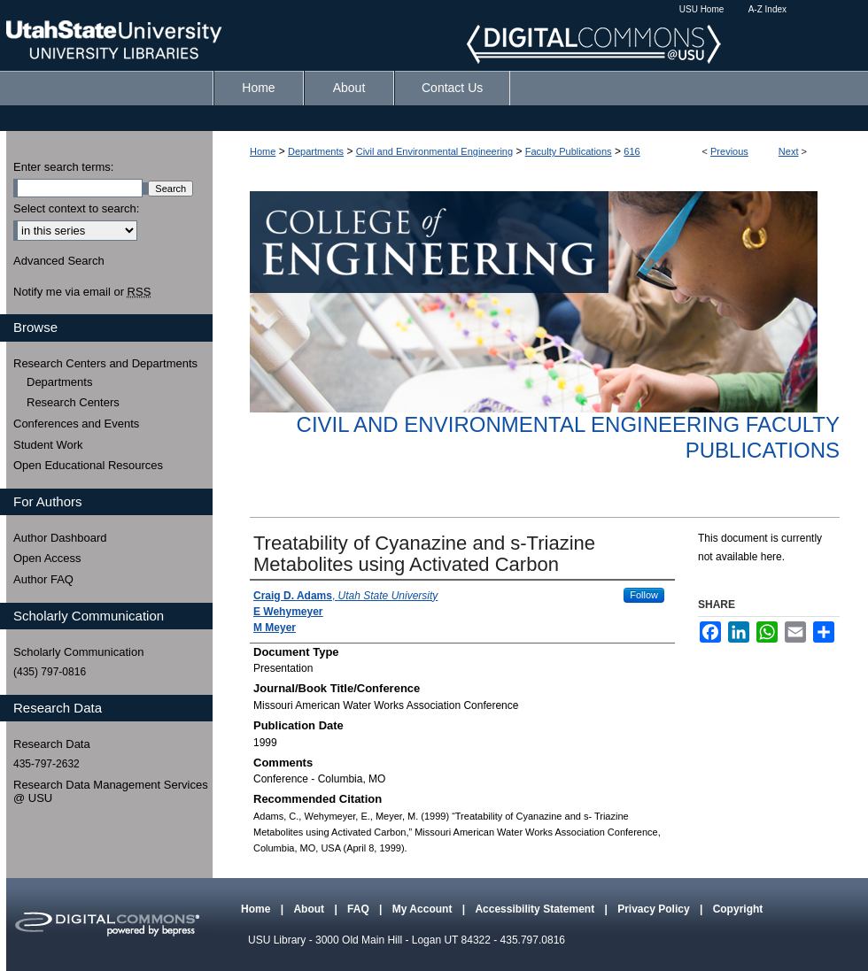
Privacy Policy (655, 909)
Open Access (47, 558)
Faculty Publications (568, 151)
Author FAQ (43, 579)
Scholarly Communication (78, 652)
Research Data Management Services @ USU (110, 791)
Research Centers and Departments (105, 363)
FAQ (359, 909)
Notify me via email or (82, 292)
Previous (729, 151)
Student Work (48, 444)
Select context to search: (76, 208)
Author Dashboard (60, 537)
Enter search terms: (63, 166)
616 (631, 151)
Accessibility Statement (536, 909)
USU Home (702, 9)
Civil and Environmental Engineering (434, 151)
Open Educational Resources (88, 465)
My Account (423, 909)
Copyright (738, 909)
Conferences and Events (76, 423)
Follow (644, 595)
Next (789, 151)
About (310, 909)
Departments (316, 151)
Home (262, 151)
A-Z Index (767, 9)
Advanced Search (59, 260)
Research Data (51, 744)
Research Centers (73, 402)
